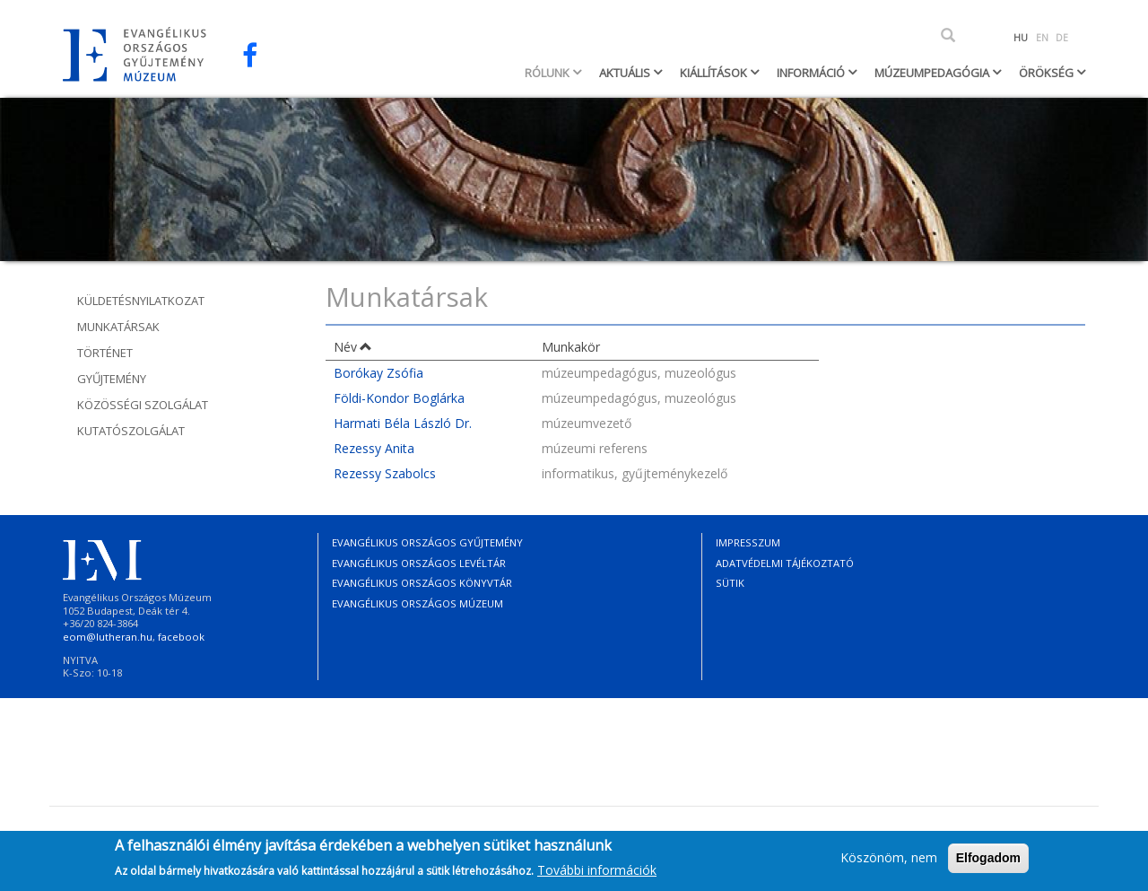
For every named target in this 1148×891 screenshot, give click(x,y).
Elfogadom (988, 861)
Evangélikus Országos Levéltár (419, 563)
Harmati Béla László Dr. (403, 423)
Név (353, 346)
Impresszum (748, 542)
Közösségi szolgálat (142, 405)
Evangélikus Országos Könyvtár (422, 583)
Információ (812, 73)
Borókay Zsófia (378, 372)
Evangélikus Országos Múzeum (417, 603)
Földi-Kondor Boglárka (399, 397)
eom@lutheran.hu (107, 636)
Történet (105, 353)
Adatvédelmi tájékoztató (785, 563)
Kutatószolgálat (131, 431)
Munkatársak (118, 327)
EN (1042, 37)
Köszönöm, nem (888, 860)
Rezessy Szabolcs (385, 473)
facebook (181, 636)
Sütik (730, 583)
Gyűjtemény (111, 379)
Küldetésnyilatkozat (140, 301)
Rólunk (548, 73)
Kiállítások (715, 73)
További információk (597, 872)
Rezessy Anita (374, 448)
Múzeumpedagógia (933, 73)
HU (1020, 37)
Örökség (1047, 73)
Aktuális (626, 73)
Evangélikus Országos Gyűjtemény (427, 542)
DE (1062, 37)
